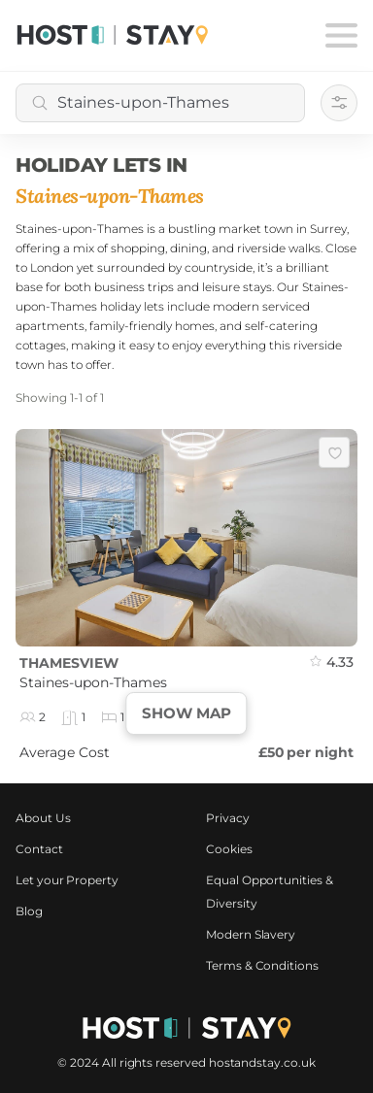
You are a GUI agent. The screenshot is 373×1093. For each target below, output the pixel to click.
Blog (29, 911)
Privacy (228, 818)
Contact (39, 849)
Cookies (229, 849)
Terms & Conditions (262, 965)
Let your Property (67, 880)
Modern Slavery (250, 934)
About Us (43, 818)
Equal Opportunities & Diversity (269, 892)
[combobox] (160, 102)
